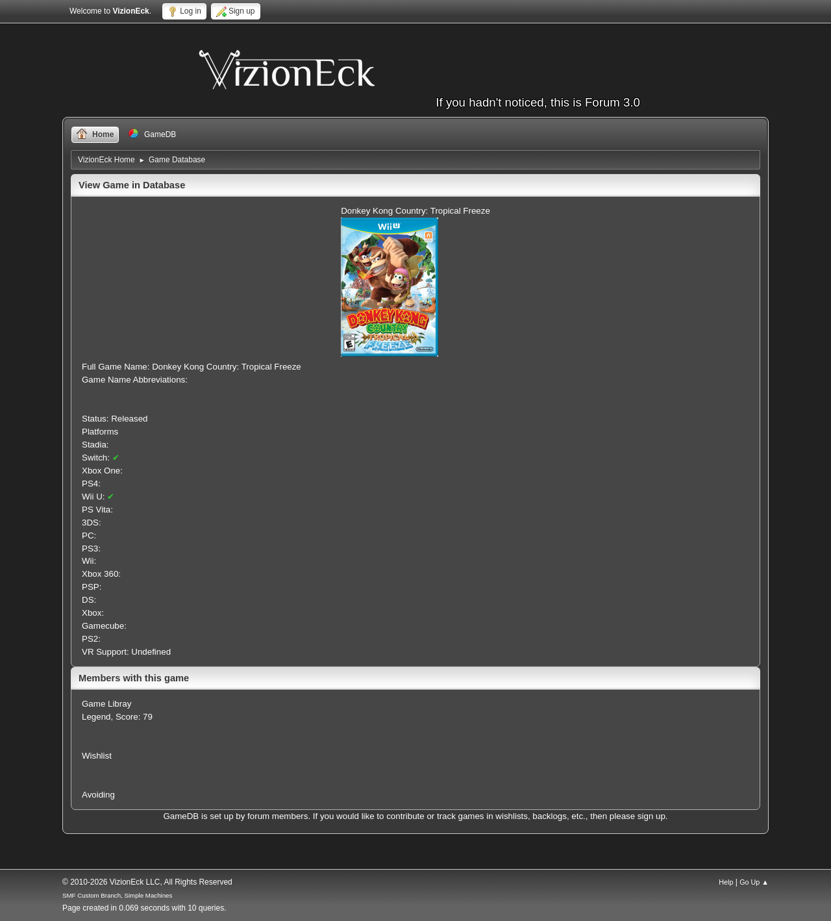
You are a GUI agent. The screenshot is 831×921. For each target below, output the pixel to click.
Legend (96, 717)
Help (726, 882)
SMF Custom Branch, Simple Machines (117, 895)
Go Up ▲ (754, 882)
